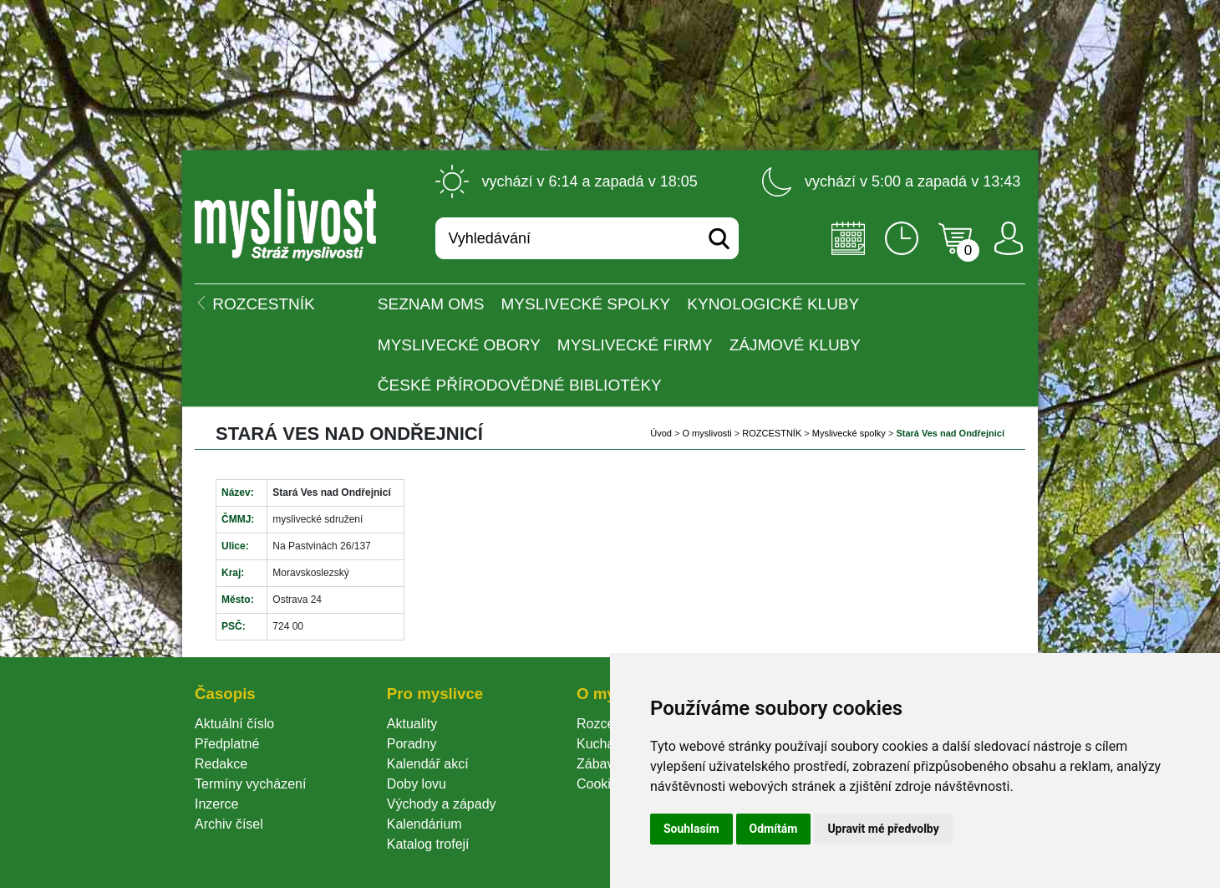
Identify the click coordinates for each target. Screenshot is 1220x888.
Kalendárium (424, 824)
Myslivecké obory (459, 345)
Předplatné (227, 744)
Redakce (221, 764)
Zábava (599, 764)
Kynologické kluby (773, 304)
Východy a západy (441, 804)
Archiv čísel (229, 824)
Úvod (661, 433)
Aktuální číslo (234, 724)
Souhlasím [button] (691, 828)
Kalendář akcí (428, 764)
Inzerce (216, 804)
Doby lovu (416, 784)
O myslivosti (706, 433)
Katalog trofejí (428, 844)
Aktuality (412, 724)
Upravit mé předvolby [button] (882, 828)
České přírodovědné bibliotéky (520, 385)
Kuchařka (605, 744)
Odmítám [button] (774, 828)
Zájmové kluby (795, 345)
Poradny (412, 744)
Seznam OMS (431, 304)
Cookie (601, 784)
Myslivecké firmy (635, 345)
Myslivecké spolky (586, 304)
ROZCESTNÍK (771, 433)
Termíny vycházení (250, 784)
